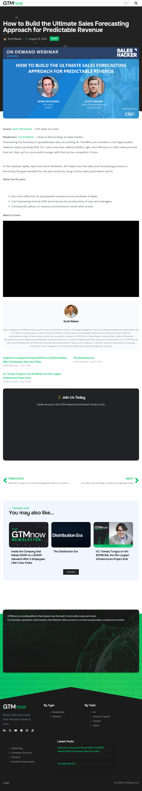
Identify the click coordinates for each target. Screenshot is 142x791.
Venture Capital (101, 716)
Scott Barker (26, 137)
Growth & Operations (23, 761)
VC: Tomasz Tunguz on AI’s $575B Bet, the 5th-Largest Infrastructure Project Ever (112, 555)
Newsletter (58, 712)
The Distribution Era (83, 357)
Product (15, 757)
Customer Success (21, 752)
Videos (54, 39)
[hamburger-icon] (126, 3)
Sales (96, 725)
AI (94, 712)
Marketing (17, 748)
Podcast (56, 716)
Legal (6, 782)
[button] (136, 3)
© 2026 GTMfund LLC (126, 782)
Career (97, 721)
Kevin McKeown (22, 129)
